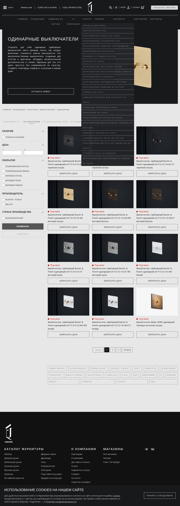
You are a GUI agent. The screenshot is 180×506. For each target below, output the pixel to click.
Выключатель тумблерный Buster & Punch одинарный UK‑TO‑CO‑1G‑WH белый (153, 278)
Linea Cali (111, 386)
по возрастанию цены (55, 122)
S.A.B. (124, 386)
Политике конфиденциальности (60, 501)
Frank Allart (97, 379)
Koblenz (169, 386)
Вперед (129, 360)
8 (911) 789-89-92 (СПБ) (72, 8)
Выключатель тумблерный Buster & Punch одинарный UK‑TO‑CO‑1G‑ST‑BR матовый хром (111, 279)
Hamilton (147, 379)
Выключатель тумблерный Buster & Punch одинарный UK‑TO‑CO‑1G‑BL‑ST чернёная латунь (155, 165)
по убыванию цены (81, 122)
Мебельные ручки (13, 473)
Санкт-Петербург (111, 473)
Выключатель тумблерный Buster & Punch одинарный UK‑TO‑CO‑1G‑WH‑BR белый (65, 335)
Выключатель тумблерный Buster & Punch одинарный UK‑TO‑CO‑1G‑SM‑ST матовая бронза (154, 222)
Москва (107, 469)
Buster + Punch (117, 379)
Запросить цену (68, 176)
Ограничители (48, 477)
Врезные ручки (11, 481)
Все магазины (110, 465)
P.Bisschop (55, 386)
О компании (77, 469)
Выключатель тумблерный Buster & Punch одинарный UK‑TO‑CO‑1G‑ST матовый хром (68, 278)
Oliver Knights (77, 379)
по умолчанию (32, 122)
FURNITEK (66, 393)
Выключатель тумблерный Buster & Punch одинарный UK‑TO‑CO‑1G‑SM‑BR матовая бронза (110, 222)
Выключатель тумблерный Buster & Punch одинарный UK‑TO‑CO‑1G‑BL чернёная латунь (65, 165)
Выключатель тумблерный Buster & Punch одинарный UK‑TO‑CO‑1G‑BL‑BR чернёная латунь (111, 165)
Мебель (8, 465)
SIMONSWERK (146, 386)
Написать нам (26, 8)
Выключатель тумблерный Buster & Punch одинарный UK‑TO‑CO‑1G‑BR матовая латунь (65, 222)
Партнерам (76, 465)
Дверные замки (48, 465)
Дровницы (46, 469)
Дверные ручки (11, 469)
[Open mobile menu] (8, 7)
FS (159, 386)
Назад (96, 360)
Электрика (46, 481)
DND (90, 393)
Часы (43, 473)
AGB (134, 386)
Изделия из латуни (80, 481)
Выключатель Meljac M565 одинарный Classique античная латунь (156, 335)
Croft (134, 379)
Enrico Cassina (74, 386)
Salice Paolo (94, 386)
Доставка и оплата (80, 473)
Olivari (79, 393)
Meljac (53, 393)
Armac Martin (57, 379)
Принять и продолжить (159, 495)
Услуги (74, 477)
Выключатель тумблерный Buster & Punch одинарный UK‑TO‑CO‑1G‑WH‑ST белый (109, 335)
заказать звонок (164, 7)
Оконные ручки (11, 477)
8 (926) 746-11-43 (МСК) (47, 8)
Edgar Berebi (164, 379)
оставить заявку (21, 91)
